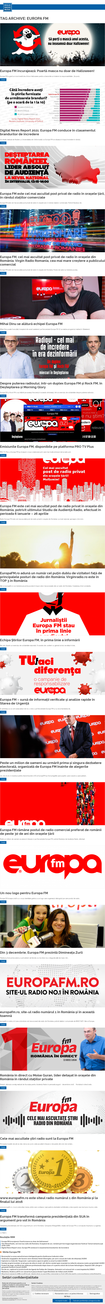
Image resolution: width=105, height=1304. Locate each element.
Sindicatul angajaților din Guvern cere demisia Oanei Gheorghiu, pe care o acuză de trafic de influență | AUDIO (44, 1259)
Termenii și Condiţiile (8, 1299)
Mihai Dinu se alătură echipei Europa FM (31, 324)
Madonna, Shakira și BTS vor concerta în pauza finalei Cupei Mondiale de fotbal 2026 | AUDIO (37, 1272)
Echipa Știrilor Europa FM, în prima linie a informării (40, 640)
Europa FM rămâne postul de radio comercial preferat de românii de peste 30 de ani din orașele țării (51, 832)
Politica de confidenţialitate (10, 1298)
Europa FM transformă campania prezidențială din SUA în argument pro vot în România (44, 1218)
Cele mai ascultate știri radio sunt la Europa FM (36, 1138)
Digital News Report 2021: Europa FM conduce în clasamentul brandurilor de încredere (35, 1248)
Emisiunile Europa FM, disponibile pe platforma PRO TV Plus (47, 446)
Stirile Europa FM (11, 1252)
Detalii (3, 80)
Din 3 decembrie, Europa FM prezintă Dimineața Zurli (41, 952)
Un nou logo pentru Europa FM (24, 893)
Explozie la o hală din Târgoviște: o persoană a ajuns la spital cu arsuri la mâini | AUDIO (34, 1261)
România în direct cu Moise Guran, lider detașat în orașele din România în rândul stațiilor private (48, 1077)
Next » (4, 1233)
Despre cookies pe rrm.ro (61, 1290)
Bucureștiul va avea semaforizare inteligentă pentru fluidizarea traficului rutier (32, 1256)
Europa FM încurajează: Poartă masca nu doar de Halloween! (47, 71)
